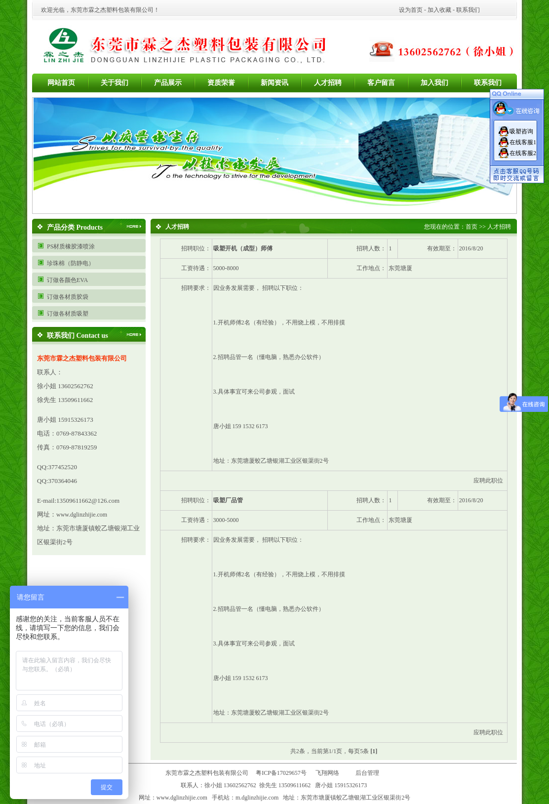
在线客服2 (523, 153)
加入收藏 (439, 9)
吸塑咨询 (521, 131)
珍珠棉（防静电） (70, 263)
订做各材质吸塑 (67, 313)
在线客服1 (523, 142)
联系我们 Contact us (77, 335)
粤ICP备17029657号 (281, 772)
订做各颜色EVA (67, 280)
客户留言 (381, 82)
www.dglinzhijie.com (81, 514)
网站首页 (61, 82)
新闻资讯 (274, 82)
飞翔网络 (327, 772)
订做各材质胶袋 (67, 296)
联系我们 (468, 9)
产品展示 (168, 82)
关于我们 (114, 82)
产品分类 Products (75, 227)
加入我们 (434, 82)
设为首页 (411, 9)
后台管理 (369, 772)
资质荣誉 (221, 82)
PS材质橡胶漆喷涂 (71, 246)
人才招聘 (328, 82)
